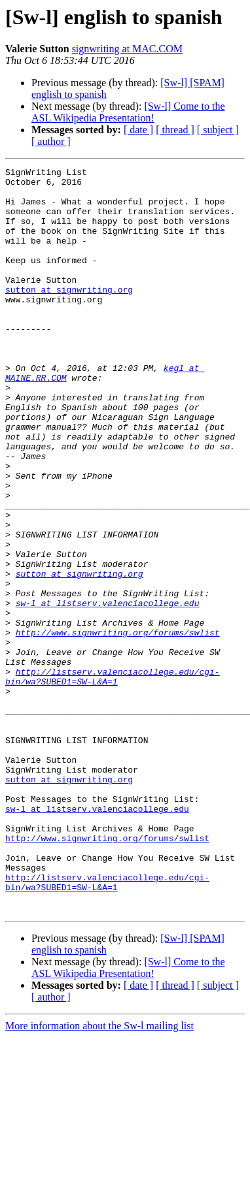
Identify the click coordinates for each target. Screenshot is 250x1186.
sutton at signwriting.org (69, 315)
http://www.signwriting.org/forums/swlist (118, 726)
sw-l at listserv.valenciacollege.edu (108, 691)
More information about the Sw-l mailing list (99, 1174)
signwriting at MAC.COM (127, 48)
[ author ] (51, 141)
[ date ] (138, 129)
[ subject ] (218, 129)
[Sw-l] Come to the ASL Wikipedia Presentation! (127, 112)
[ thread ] (175, 129)
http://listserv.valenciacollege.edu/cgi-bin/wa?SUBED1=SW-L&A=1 (112, 779)
